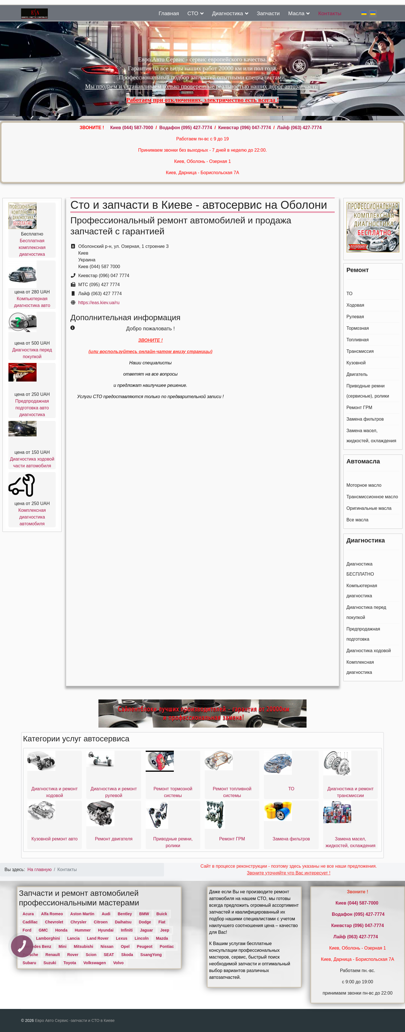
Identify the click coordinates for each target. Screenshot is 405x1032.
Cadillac (30, 922)
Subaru (29, 963)
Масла (296, 13)
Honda (61, 930)
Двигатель (357, 374)
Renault (53, 954)
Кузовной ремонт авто (55, 838)
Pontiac (167, 946)
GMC (43, 930)
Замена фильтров (365, 419)
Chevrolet (54, 922)
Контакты (329, 13)
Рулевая (355, 316)
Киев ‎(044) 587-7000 (132, 127)
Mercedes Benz (36, 946)
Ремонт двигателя (113, 838)
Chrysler (79, 922)
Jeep (164, 930)
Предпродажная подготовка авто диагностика (32, 408)
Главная (169, 13)
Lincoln (142, 938)
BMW (144, 914)
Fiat (161, 922)
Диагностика (227, 13)
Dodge (145, 922)
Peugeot (144, 946)
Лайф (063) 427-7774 (299, 127)
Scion (91, 954)
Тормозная (357, 328)
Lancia (73, 938)
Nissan (107, 946)
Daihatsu (123, 922)
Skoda (127, 954)
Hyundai (105, 930)
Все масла (357, 519)
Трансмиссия (360, 351)
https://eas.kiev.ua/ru (98, 302)
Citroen (100, 922)
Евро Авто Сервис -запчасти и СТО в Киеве (74, 1020)
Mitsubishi (83, 946)
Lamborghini (48, 938)
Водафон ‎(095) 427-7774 (185, 127)
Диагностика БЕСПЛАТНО (360, 569)
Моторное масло (363, 485)
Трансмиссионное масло (372, 496)
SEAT (109, 954)
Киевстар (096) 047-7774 (244, 127)
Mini (62, 946)
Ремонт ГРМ (359, 407)
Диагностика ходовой (368, 650)
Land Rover (98, 938)
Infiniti (127, 930)
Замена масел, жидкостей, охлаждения (371, 435)
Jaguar (146, 930)
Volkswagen (95, 963)
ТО (349, 293)
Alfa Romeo (52, 914)
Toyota (70, 963)
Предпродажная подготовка (363, 634)
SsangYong (151, 954)
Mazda (162, 938)
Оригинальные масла (369, 508)
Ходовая (355, 305)
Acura (28, 914)
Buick (161, 914)
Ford (26, 930)
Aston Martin (82, 914)
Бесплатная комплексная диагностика (32, 247)
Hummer (83, 930)
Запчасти (268, 13)
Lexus (121, 938)
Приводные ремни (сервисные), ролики (367, 390)
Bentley (125, 914)
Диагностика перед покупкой (366, 612)
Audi (106, 914)
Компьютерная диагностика (361, 590)
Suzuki (50, 963)
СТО (192, 13)
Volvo (118, 963)
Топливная (357, 339)
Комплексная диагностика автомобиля (32, 517)
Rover (72, 954)
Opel (125, 946)
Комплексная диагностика (360, 667)
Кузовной (356, 362)
